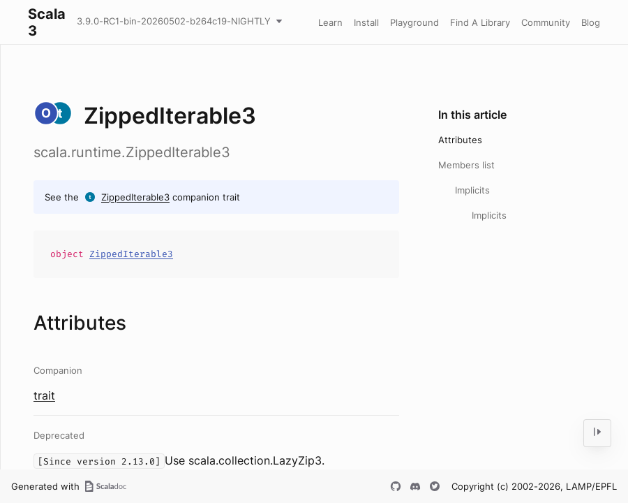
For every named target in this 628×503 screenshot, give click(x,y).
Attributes (460, 139)
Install (366, 22)
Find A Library (480, 22)
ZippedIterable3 (135, 197)
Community (545, 22)
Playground (414, 22)
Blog (590, 22)
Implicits (472, 190)
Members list (466, 164)
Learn (330, 22)
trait (44, 395)
